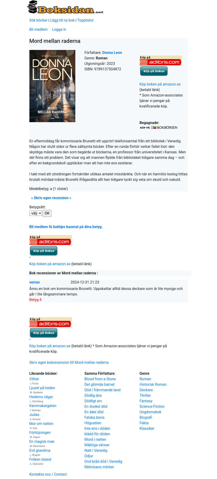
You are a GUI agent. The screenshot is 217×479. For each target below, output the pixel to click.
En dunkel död (96, 406)
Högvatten (93, 423)
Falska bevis (94, 417)
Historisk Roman (153, 384)
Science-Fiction (152, 406)
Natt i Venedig (96, 450)
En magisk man (41, 441)
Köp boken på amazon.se (160, 84)
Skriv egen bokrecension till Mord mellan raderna (69, 362)
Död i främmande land (103, 390)
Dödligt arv (93, 401)
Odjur (89, 456)
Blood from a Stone (100, 379)
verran (34, 282)
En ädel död (94, 412)
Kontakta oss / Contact (48, 474)
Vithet (34, 379)
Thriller (145, 395)
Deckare (146, 390)
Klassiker (147, 428)
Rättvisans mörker (99, 467)
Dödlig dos (93, 395)
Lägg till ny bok (62, 20)
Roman (145, 379)
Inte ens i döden (97, 428)
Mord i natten (95, 439)
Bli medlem (38, 29)
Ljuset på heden (42, 388)
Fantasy (146, 401)
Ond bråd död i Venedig (103, 461)
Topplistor (85, 20)
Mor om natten (41, 423)
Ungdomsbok (150, 412)
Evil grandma (40, 450)
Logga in (59, 29)
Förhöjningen (40, 432)
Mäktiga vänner (97, 445)
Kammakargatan (42, 406)
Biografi (146, 417)
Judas (34, 415)
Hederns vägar (41, 397)
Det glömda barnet (100, 384)
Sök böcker (38, 20)
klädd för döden (97, 434)
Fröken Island (40, 459)
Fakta (144, 423)
